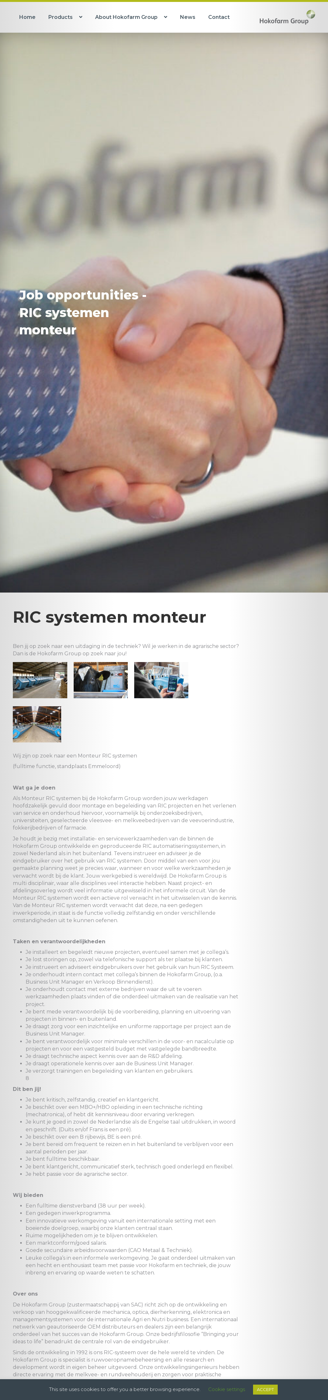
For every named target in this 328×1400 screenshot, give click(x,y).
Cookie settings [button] (226, 1389)
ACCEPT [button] (265, 1389)
